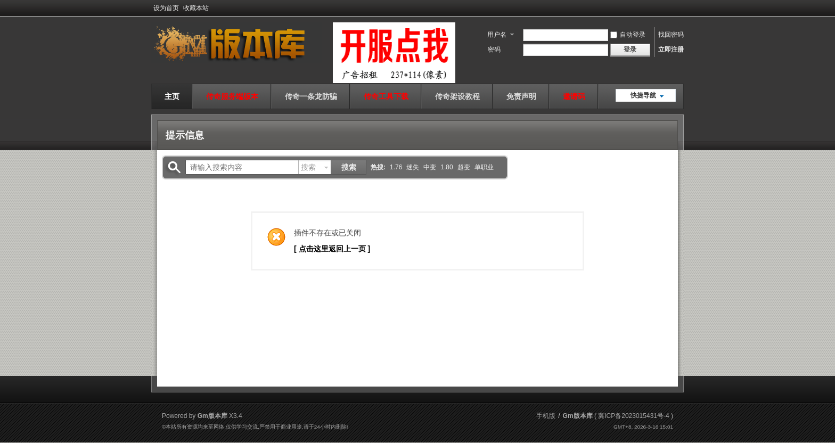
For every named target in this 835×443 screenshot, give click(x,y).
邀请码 (574, 96)
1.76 (396, 167)
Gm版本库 (578, 416)
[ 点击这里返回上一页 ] (332, 248)
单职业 (484, 167)
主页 (172, 96)
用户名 (496, 34)
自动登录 (627, 34)
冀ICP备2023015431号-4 (633, 416)
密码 (494, 49)
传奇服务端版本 (232, 96)
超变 (463, 167)
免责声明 (521, 96)
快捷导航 (643, 95)
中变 (429, 167)
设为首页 (166, 8)
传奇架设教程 (457, 96)
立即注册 (671, 49)
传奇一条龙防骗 (311, 96)
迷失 (412, 167)
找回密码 (671, 34)
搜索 (308, 167)
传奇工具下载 (386, 96)
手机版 (545, 416)
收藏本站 (196, 8)
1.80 (446, 167)
